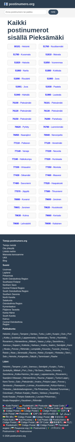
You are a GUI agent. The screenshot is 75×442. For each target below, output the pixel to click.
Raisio (6, 353)
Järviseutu (7, 385)
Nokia (40, 353)
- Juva (53, 79)
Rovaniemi (8, 341)
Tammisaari (43, 356)
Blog (5, 261)
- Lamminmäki (53, 127)
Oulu (63, 334)
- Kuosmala (21, 54)
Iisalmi (52, 345)
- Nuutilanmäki (53, 46)
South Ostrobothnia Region (15, 291)
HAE (53, 12)
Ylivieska (59, 353)
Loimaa (30, 385)
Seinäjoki (61, 345)
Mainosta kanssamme (13, 254)
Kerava (64, 349)
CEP (63, 411)
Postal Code (58, 406)
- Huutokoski (53, 207)
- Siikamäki (21, 175)
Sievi (67, 353)
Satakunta (7, 300)
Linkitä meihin (9, 251)
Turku (41, 334)
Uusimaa (7, 269)
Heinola (12, 356)
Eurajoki (49, 353)
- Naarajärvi (22, 135)
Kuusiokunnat (42, 385)
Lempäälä (35, 349)
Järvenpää (22, 353)
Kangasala (23, 356)
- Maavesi (53, 175)
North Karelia (9, 297)
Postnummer (40, 428)
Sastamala (43, 338)
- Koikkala (53, 70)
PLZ (69, 422)
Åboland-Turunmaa (59, 389)
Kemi (69, 345)
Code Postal (8, 414)
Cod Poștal (42, 420)
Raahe (54, 356)
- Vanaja (22, 151)
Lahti (48, 334)
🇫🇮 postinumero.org (19, 4)
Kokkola (25, 345)
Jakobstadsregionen (22, 389)
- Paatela (53, 87)
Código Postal (12, 411)
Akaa (13, 353)
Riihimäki (24, 349)
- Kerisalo (53, 215)
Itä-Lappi (35, 374)
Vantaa (33, 334)
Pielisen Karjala (22, 393)
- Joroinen (53, 199)
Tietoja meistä (9, 245)
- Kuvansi (22, 199)
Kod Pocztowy (25, 420)
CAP (35, 414)
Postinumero (59, 420)
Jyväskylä (15, 338)
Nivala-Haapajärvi (11, 400)
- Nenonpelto (53, 135)
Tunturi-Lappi (61, 378)
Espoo (15, 334)
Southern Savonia (11, 294)
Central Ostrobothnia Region (12, 323)
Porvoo (15, 349)
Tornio (52, 338)
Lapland (6, 273)
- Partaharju (53, 119)
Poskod (67, 408)
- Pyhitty (22, 127)
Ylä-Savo (38, 370)
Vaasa (40, 341)
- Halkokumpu (22, 159)
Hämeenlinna (21, 341)
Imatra (44, 345)
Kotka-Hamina (22, 374)
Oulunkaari (8, 393)
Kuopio (56, 334)
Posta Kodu (8, 420)
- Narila (22, 70)
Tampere (24, 334)
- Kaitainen (53, 223)
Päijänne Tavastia (11, 310)
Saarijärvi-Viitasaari (12, 378)
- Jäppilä (22, 191)
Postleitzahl (27, 406)
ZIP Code (43, 422)
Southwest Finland (11, 282)
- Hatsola (21, 62)
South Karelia (9, 316)
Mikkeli (32, 341)
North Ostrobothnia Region (15, 279)
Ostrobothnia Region (12, 303)
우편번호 (59, 417)
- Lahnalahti (22, 223)
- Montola (53, 167)
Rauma (32, 353)
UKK (5, 257)
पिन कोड (9, 417)
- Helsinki (22, 46)
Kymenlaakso (9, 306)
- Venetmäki (53, 143)
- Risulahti (22, 79)
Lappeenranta (29, 338)
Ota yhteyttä (8, 248)
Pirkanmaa (8, 276)
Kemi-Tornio (8, 382)
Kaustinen (26, 400)
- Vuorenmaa (53, 62)
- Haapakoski (53, 183)
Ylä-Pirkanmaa (41, 389)
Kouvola (46, 349)
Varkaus (35, 345)
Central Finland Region (14, 288)
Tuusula (55, 349)
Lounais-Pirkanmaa (45, 397)
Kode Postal (11, 406)
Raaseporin (19, 385)
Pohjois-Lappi (49, 382)
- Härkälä (21, 95)
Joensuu (7, 345)
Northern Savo (9, 285)
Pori (69, 334)
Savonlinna (58, 341)
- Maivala (53, 54)
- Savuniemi (22, 183)
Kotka (6, 338)
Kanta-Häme (9, 313)
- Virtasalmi (21, 167)
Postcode (43, 406)
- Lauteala (53, 95)
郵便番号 (57, 422)
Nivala (7, 349)
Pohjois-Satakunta (25, 397)
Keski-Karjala (9, 397)
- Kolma (22, 215)
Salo (5, 356)
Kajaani (16, 345)
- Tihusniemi (53, 191)
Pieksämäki (27, 382)
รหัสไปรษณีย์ (49, 414)
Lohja (48, 341)
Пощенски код (22, 428)
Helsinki (6, 334)
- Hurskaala (53, 159)
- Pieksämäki (21, 103)
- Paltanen (22, 143)
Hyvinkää (61, 338)
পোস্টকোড (55, 428)
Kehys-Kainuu (57, 385)
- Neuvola (53, 151)
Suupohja (53, 393)
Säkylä (33, 356)
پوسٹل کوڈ (64, 414)
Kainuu (6, 319)
